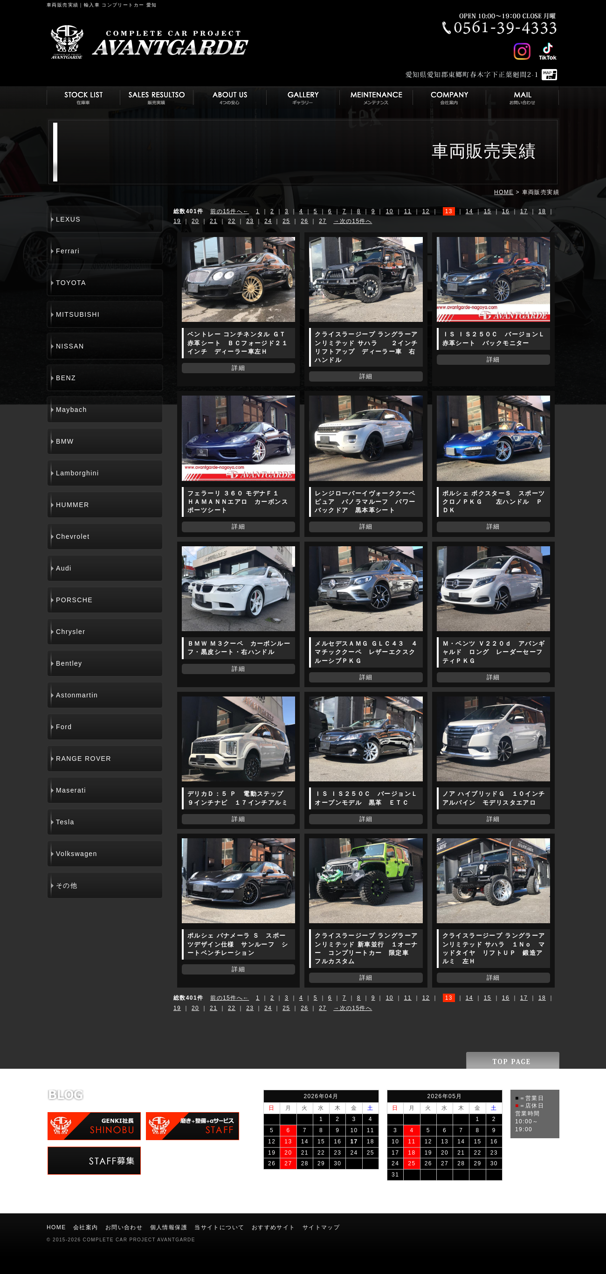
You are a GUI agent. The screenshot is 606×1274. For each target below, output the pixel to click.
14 (469, 211)
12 (426, 211)
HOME (504, 192)
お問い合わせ (124, 1227)
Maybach (71, 409)
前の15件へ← (229, 211)
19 (177, 221)
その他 (66, 885)
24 (268, 221)
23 (250, 221)
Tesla (65, 822)
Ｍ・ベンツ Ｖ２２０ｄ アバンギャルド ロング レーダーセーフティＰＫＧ (493, 652)
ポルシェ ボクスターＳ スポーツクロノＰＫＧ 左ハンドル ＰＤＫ (493, 502)
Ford (64, 727)
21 (213, 221)
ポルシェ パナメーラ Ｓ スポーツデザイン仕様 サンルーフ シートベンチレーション (237, 944)
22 (231, 221)
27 (322, 221)
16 (506, 211)
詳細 (238, 367)
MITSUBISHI (78, 314)
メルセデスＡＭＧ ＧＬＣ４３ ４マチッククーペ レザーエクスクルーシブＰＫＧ (366, 652)
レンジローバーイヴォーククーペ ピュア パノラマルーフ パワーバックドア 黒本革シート (365, 502)
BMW (65, 441)
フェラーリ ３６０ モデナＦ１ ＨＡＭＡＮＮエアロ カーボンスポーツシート (237, 502)
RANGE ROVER (83, 758)
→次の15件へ (352, 221)
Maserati (71, 790)
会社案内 (85, 1227)
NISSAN (70, 346)
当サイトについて (219, 1227)
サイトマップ (321, 1227)
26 (304, 221)
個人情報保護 (168, 1227)
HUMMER (72, 504)
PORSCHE (74, 600)
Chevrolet (73, 536)
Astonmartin (77, 695)
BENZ (66, 378)
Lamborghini (77, 473)
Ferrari (68, 251)
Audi (64, 568)
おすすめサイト (274, 1227)
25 (286, 221)
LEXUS (68, 219)
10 (389, 211)
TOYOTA (71, 282)
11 (408, 211)
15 (487, 211)
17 (524, 211)
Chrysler (70, 631)
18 (542, 211)
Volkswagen (76, 853)
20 (195, 221)
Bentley (69, 663)
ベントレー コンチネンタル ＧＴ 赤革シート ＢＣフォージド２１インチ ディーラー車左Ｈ (240, 343)
